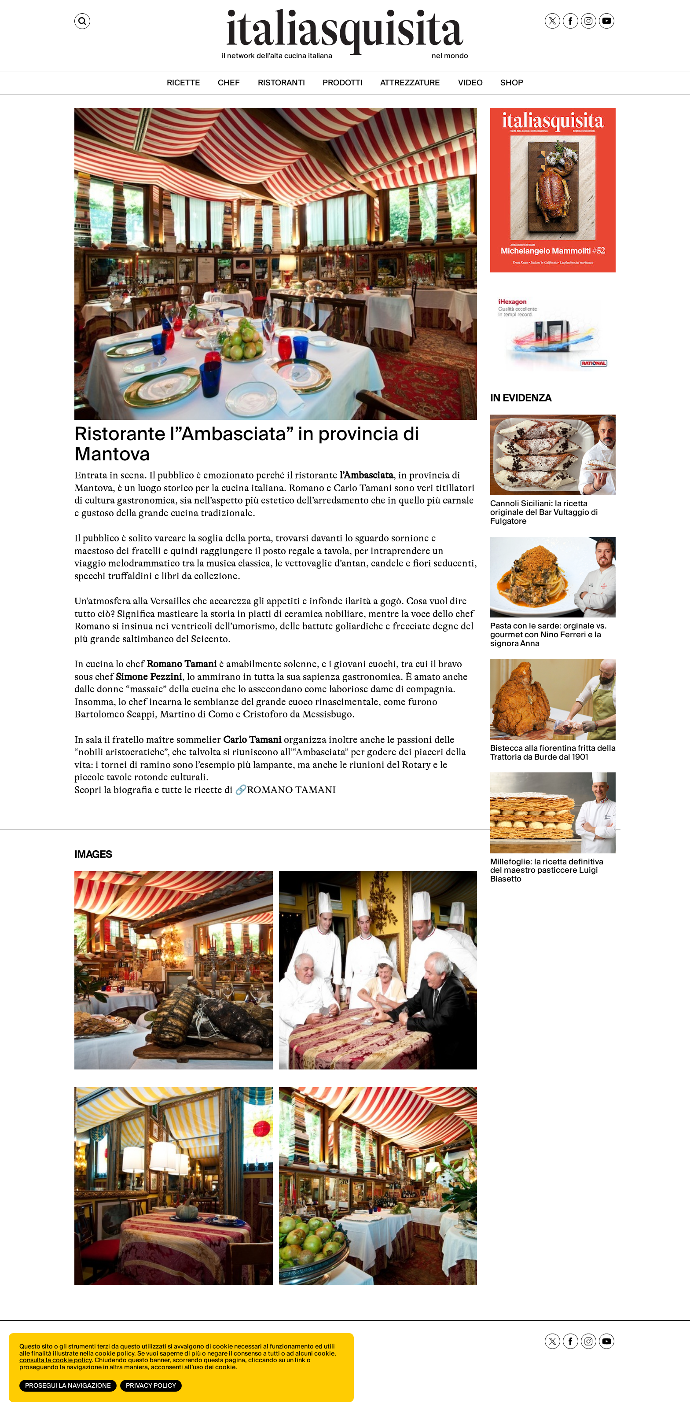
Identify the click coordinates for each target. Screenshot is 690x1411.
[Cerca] (82, 21)
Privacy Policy (151, 1386)
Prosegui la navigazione (68, 1386)
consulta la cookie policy (55, 1360)
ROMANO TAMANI (291, 789)
